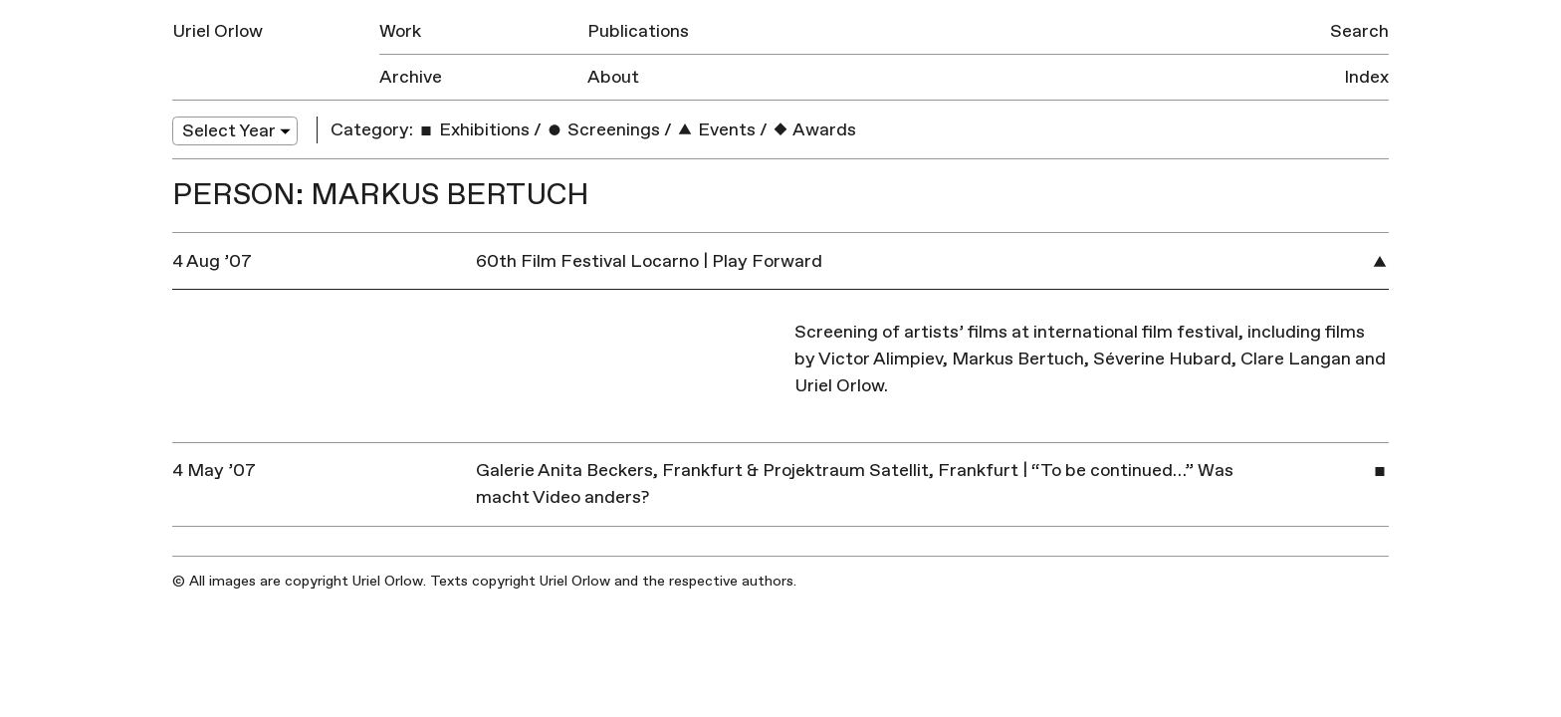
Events (716, 130)
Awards (814, 130)
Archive (410, 77)
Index (1366, 77)
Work (400, 31)
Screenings (603, 130)
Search (1359, 31)
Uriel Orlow (217, 31)
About (613, 77)
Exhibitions (473, 130)
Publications (638, 31)
